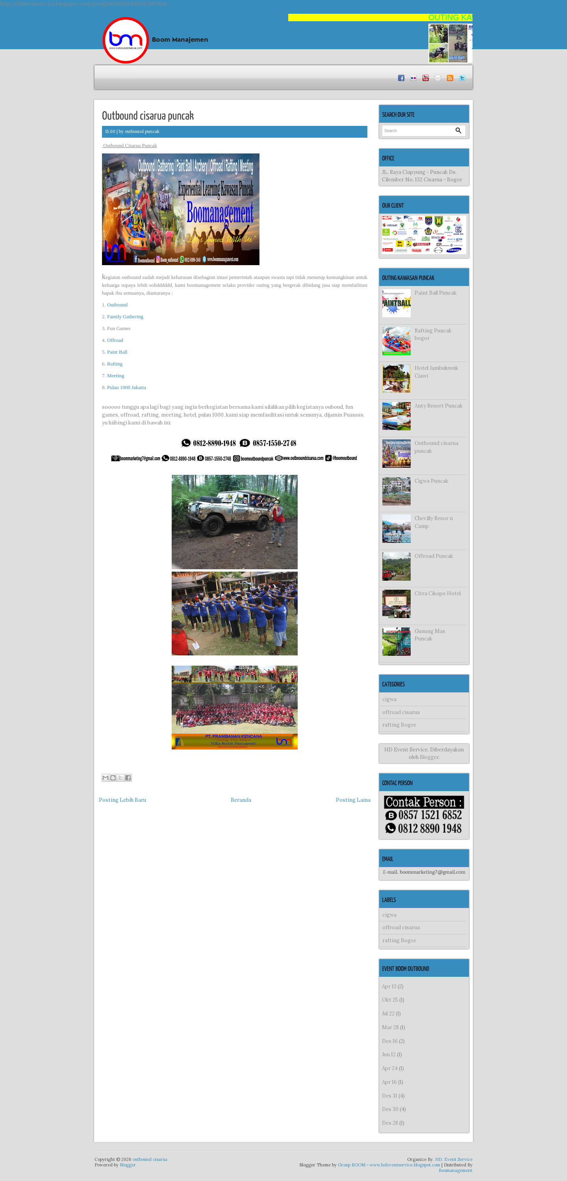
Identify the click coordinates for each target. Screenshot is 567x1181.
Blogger (429, 757)
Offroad (115, 340)
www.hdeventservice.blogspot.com (405, 1165)
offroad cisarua (401, 712)
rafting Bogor (399, 725)
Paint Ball (117, 352)
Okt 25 (390, 999)
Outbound (117, 305)
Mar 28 (390, 1027)
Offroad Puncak (434, 556)
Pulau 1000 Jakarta (126, 387)
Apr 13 (389, 986)
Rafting (114, 364)
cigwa (389, 699)
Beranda (241, 800)
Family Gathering (125, 316)
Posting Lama (353, 800)
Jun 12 (389, 1054)
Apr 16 (389, 1082)
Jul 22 (388, 1013)
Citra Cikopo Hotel (438, 593)
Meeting (116, 375)
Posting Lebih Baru (122, 800)
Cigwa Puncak (431, 481)
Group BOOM (351, 1165)
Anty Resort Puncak (439, 405)
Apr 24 (390, 1068)
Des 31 (389, 1095)
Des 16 (390, 1041)
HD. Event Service (453, 1159)
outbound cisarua (150, 1159)
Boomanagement (455, 1170)
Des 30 (390, 1109)
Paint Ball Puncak (436, 293)
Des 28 (390, 1123)
